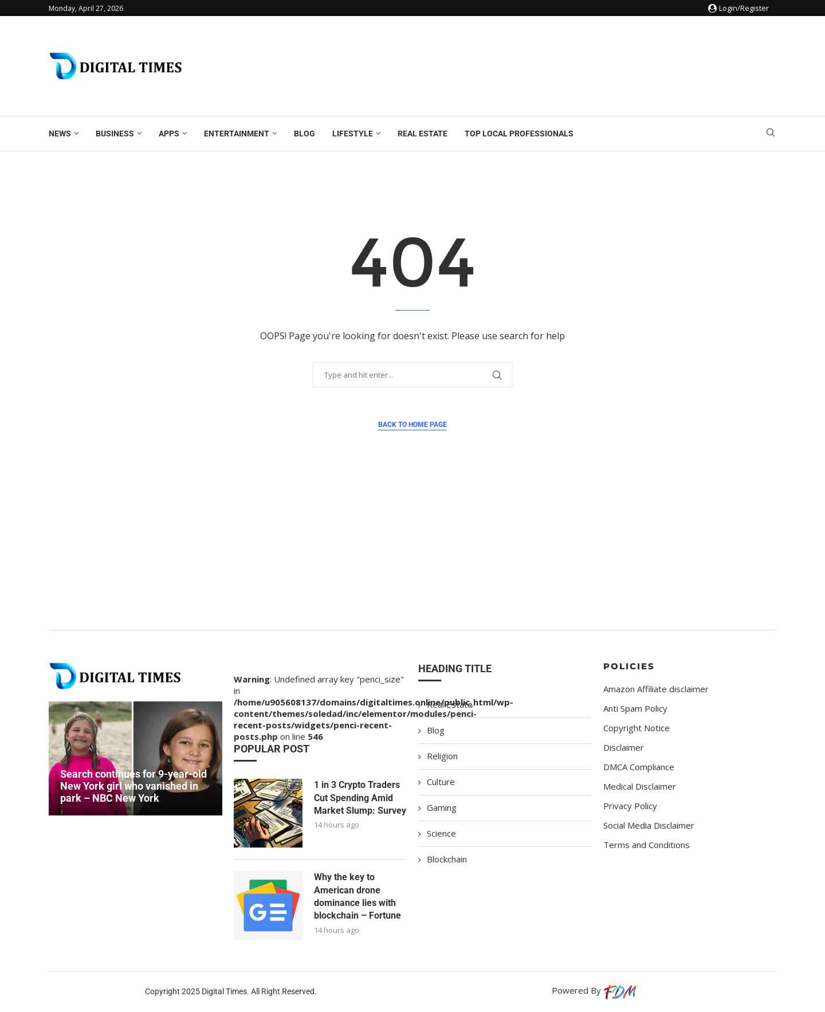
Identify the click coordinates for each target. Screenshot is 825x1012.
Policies (629, 666)
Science (441, 833)
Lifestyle (352, 133)
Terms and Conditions (646, 845)
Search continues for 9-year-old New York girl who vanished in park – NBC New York (133, 786)
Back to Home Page (412, 425)
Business (115, 133)
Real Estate (422, 133)
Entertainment (236, 133)
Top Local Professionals (519, 133)
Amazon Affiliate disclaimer (656, 689)
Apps (169, 133)
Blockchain (447, 859)
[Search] (770, 133)
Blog (304, 133)
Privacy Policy (630, 806)
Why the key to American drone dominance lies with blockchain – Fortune (357, 896)
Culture (441, 781)
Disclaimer (623, 747)
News (60, 133)
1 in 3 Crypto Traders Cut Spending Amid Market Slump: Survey (360, 797)
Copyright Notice (636, 728)
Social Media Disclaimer (648, 825)
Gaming (442, 807)
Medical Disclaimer (639, 786)
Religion (442, 756)
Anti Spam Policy (635, 708)
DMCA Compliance (638, 767)
